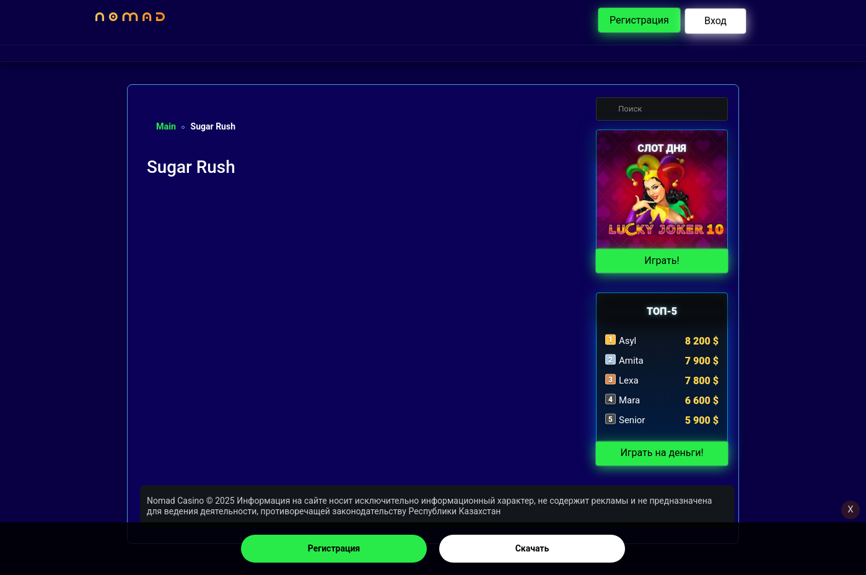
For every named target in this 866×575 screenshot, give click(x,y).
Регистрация (334, 548)
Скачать (532, 548)
